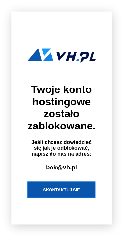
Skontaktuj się (61, 189)
